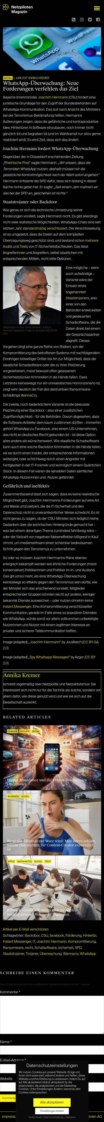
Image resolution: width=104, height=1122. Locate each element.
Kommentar (10, 992)
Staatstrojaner (13, 954)
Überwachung (51, 954)
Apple (11, 862)
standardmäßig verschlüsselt (45, 228)
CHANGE (12, 731)
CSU (44, 935)
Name (6, 1042)
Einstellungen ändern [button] (52, 1111)
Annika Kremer (38, 78)
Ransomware (13, 948)
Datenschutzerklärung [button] (54, 1117)
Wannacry (70, 954)
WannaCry (29, 395)
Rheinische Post (16, 163)
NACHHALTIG (24, 862)
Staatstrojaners (77, 298)
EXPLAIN (24, 731)
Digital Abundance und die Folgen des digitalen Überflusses (47, 782)
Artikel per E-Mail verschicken (26, 929)
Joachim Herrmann (53, 97)
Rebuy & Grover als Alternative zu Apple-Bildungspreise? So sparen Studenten (41, 912)
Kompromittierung (82, 941)
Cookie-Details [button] (35, 1117)
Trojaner (32, 954)
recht (29, 948)
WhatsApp (88, 954)
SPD (78, 948)
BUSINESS (13, 797)
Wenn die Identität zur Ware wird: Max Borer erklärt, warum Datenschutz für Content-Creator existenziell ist (51, 845)
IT (34, 941)
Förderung (73, 935)
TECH (48, 862)
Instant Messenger (17, 606)
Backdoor (32, 935)
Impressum (11, 1117)
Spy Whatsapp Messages (49, 657)
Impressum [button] (70, 1117)
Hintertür (89, 935)
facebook (57, 935)
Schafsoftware (46, 948)
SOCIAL (8, 78)
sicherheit (65, 948)
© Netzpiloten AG (88, 1117)
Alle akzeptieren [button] (52, 1102)
